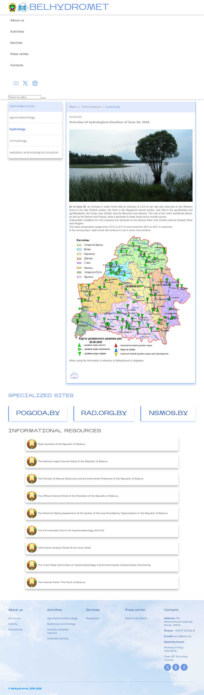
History (13, 623)
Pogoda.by (38, 414)
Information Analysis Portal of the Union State (59, 547)
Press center (19, 54)
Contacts (16, 65)
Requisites (93, 618)
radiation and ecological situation (34, 152)
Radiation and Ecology (61, 623)
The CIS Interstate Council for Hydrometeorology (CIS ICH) (65, 530)
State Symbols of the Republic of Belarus (56, 444)
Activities (17, 31)
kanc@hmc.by (182, 636)
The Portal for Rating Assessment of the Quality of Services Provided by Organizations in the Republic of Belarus (97, 513)
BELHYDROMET (69, 7)
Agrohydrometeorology (62, 618)
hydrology (17, 129)
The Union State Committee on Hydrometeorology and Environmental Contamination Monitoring (89, 564)
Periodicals (15, 629)
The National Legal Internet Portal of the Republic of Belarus (67, 461)
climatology (18, 140)
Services (16, 42)
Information (21, 106)
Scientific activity (58, 638)
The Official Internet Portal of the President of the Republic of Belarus (72, 495)
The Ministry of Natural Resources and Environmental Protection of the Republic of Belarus (85, 478)
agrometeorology (22, 117)
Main (73, 107)
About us (17, 20)
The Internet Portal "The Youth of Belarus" (56, 582)
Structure (14, 618)
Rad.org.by (104, 414)
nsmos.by (168, 414)
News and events (136, 618)
